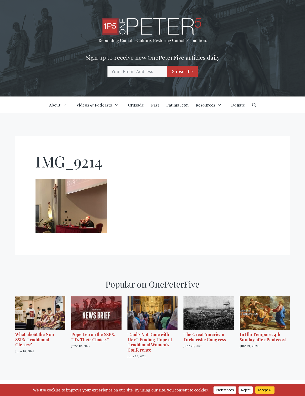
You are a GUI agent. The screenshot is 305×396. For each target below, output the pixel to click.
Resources (212, 104)
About (61, 104)
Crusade (136, 104)
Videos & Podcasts (100, 104)
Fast (155, 104)
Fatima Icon (177, 104)
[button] (254, 104)
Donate (238, 104)
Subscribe (182, 71)
